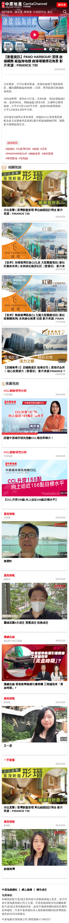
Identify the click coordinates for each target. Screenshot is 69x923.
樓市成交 (41, 889)
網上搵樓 (27, 889)
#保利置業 (47, 153)
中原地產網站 (9, 889)
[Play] (6, 49)
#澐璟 (43, 148)
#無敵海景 (34, 153)
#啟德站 (10, 148)
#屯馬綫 (23, 158)
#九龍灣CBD (23, 148)
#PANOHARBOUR (16, 153)
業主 (49, 11)
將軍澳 (28, 11)
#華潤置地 (11, 158)
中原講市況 (39, 11)
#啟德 (35, 148)
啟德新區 (12, 142)
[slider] (12, 49)
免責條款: (7, 895)
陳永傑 (18, 11)
